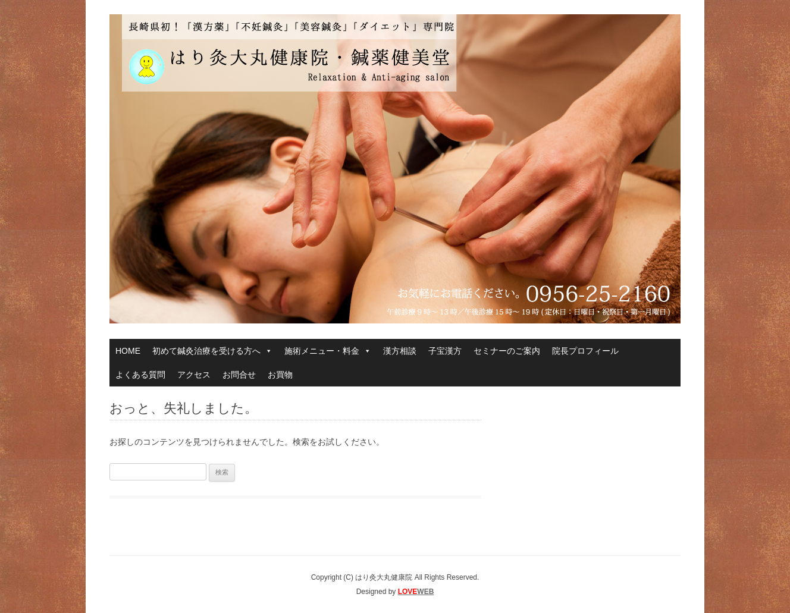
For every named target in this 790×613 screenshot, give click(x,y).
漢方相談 (399, 351)
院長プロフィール (585, 351)
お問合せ (239, 374)
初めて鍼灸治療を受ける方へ (212, 351)
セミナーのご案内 (507, 351)
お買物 (280, 374)
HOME (127, 351)
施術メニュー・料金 (327, 351)
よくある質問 (140, 374)
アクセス (194, 374)
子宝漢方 (445, 351)
